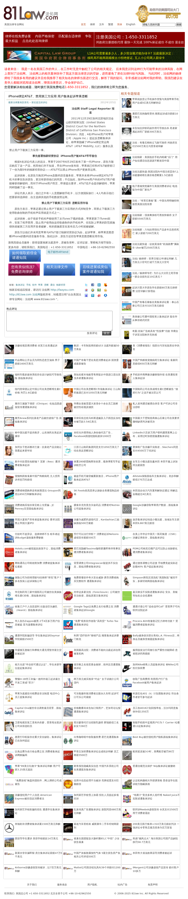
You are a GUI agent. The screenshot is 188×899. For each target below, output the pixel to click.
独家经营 (60, 285)
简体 (119, 24)
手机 (28, 285)
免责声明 (153, 884)
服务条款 (62, 884)
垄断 (46, 285)
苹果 (40, 285)
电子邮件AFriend (58, 251)
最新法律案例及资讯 (18, 102)
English (130, 24)
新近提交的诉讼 (39, 102)
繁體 (110, 24)
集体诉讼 (20, 285)
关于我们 (32, 884)
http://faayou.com (62, 289)
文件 (101, 24)
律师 (92, 24)
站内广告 (122, 884)
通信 (52, 285)
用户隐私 (92, 884)
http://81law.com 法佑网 (24, 294)
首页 (83, 24)
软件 (34, 285)
